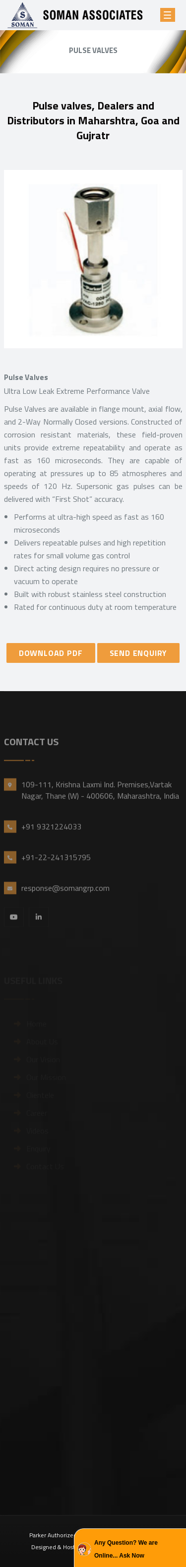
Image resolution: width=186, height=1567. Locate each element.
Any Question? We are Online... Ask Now (126, 1549)
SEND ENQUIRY (139, 653)
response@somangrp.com (65, 900)
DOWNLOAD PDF (51, 653)
